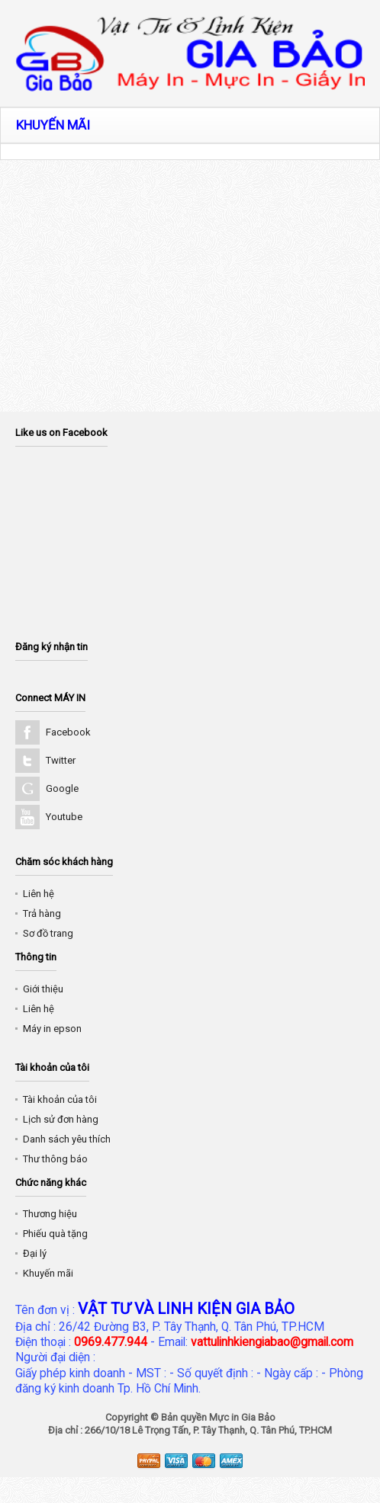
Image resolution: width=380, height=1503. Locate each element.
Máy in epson (52, 1028)
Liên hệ (38, 893)
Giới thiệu (43, 989)
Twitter (61, 760)
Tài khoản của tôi (60, 1099)
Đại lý (35, 1253)
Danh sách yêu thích (67, 1139)
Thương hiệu (50, 1213)
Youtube (64, 816)
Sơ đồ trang (48, 933)
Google (62, 788)
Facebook (68, 732)
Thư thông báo (55, 1159)
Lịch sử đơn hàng (60, 1119)
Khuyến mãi (48, 1273)
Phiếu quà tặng (55, 1233)
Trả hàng (42, 913)
